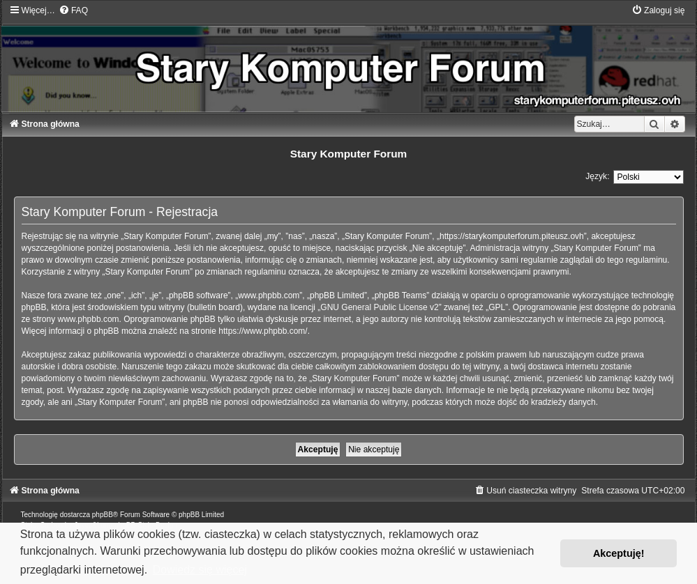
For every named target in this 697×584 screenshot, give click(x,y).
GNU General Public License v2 (379, 307)
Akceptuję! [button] (619, 553)
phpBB (102, 514)
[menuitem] (73, 10)
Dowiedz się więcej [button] (200, 570)
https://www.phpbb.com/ (262, 331)
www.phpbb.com (88, 319)
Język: (597, 176)
